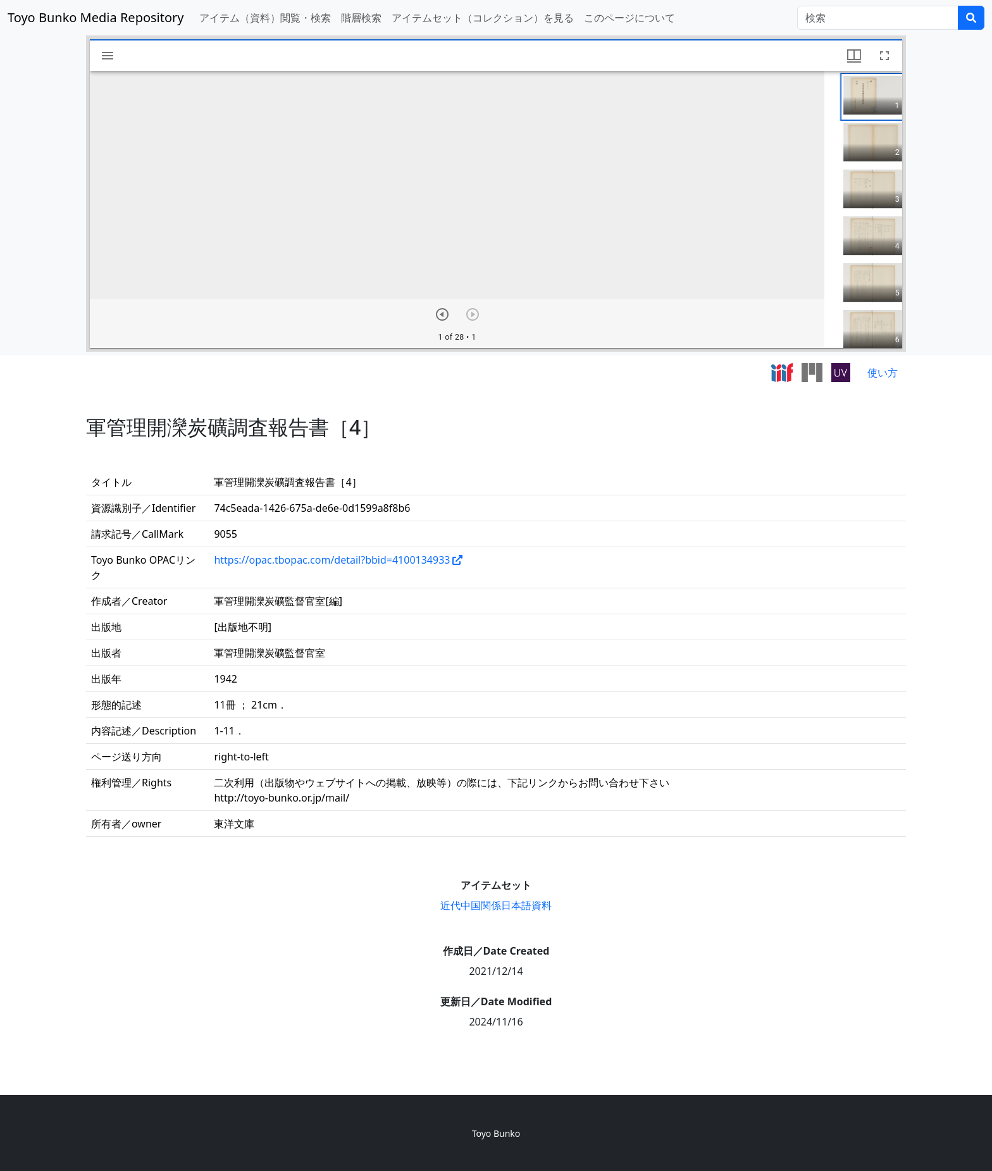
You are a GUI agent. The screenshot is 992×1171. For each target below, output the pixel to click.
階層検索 (361, 18)
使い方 (882, 373)
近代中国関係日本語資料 (496, 905)
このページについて (629, 18)
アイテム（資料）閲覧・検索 (265, 18)
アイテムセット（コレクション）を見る (483, 18)
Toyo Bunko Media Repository (96, 17)
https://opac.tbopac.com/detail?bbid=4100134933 (332, 560)
